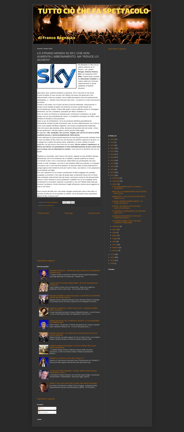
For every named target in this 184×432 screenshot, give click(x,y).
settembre (116, 226)
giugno (114, 235)
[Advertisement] (68, 238)
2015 (112, 169)
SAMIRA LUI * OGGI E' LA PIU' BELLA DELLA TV (67, 358)
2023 (112, 145)
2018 (112, 160)
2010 (112, 260)
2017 (112, 163)
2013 (112, 175)
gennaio (115, 250)
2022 (112, 148)
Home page (69, 213)
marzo (114, 245)
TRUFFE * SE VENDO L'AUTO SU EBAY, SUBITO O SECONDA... (126, 207)
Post (41, 408)
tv (53, 205)
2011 (112, 257)
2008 (112, 263)
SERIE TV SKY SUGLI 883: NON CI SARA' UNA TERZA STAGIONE (73, 383)
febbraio (115, 247)
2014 (112, 172)
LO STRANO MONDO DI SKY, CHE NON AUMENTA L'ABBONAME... (126, 222)
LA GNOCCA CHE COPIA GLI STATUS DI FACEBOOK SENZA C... (126, 217)
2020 (112, 154)
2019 (112, 157)
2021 (112, 151)
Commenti (43, 412)
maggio (115, 238)
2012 (112, 254)
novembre (116, 181)
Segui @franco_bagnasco (46, 261)
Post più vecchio (94, 213)
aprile (114, 241)
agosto (114, 229)
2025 (112, 139)
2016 (112, 166)
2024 (112, 142)
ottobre (115, 184)
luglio (114, 232)
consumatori (48, 205)
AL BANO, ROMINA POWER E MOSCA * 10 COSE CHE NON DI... (127, 202)
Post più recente (43, 213)
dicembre (115, 178)
